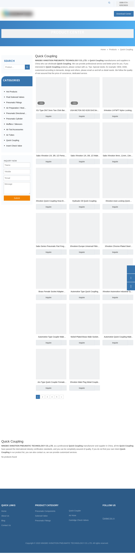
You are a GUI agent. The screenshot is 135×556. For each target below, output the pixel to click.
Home (3, 511)
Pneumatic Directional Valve (18, 113)
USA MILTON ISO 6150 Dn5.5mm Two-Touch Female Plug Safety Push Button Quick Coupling (84, 110)
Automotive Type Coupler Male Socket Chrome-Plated (51, 337)
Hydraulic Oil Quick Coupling (84, 201)
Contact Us (6, 525)
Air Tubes (10, 135)
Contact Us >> (109, 518)
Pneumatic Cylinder (14, 119)
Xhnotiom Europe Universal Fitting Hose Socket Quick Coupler (84, 246)
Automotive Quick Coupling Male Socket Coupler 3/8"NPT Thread (117, 337)
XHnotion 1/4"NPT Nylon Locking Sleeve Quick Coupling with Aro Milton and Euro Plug (118, 110)
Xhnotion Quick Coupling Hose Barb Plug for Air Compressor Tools (51, 201)
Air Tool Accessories (14, 129)
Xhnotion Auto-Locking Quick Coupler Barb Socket (118, 201)
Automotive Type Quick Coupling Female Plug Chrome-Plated (84, 291)
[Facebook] (109, 512)
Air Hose (72, 515)
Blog (3, 520)
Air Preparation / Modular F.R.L (18, 108)
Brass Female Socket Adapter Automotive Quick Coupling (51, 291)
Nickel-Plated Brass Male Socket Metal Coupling (84, 337)
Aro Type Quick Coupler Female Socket (51, 382)
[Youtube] (118, 512)
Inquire (43, 116)
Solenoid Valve (41, 516)
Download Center (123, 14)
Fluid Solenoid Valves (15, 97)
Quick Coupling (12, 140)
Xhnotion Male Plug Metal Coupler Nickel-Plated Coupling (84, 382)
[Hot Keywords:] (109, 2)
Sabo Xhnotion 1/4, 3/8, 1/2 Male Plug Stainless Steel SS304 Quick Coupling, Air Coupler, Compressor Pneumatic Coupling (84, 156)
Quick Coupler (75, 511)
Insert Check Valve (14, 146)
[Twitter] (104, 512)
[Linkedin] (114, 512)
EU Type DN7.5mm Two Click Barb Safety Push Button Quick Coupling (51, 110)
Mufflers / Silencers (14, 124)
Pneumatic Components (45, 511)
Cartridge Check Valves (79, 520)
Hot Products (11, 92)
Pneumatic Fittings (14, 102)
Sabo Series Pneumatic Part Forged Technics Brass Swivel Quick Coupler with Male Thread (51, 246)
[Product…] (14, 67)
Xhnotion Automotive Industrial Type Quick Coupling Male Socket (118, 291)
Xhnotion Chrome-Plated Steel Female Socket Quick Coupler (117, 246)
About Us (5, 516)
